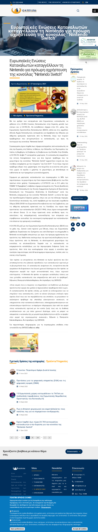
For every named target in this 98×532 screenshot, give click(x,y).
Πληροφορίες (46, 507)
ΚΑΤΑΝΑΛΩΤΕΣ (39, 486)
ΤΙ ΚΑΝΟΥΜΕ (38, 482)
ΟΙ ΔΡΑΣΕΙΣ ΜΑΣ (52, 53)
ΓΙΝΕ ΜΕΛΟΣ (42, 2)
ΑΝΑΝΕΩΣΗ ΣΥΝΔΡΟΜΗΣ (71, 2)
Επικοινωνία (72, 451)
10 (38, 437)
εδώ (31, 328)
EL (83, 2)
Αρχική (41, 53)
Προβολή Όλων (78, 198)
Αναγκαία (15, 511)
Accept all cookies (80, 529)
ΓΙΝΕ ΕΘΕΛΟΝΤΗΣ (54, 2)
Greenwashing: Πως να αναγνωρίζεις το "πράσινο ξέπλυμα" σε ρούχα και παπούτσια (82, 149)
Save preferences (17, 529)
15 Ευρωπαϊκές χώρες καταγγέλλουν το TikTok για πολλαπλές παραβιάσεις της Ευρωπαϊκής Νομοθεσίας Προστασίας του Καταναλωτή (42, 396)
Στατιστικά (16, 520)
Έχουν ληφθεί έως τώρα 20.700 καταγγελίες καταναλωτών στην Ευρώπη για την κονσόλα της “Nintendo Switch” (39, 424)
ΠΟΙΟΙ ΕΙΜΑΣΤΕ (39, 478)
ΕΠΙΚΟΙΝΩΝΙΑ (38, 493)
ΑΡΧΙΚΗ (36, 475)
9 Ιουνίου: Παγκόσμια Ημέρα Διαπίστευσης (36, 370)
